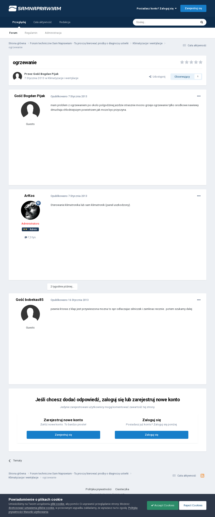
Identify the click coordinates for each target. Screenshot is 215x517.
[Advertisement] (100, 151)
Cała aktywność (42, 22)
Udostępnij (157, 76)
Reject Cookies (192, 505)
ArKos (29, 196)
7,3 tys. (30, 237)
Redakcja (64, 22)
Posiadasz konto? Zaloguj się (157, 8)
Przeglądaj (19, 24)
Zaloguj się (151, 434)
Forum (13, 32)
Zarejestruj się (193, 8)
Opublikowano (69, 96)
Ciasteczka (122, 489)
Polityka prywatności (98, 489)
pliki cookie (57, 503)
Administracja (53, 32)
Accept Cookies (161, 505)
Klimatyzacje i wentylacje (63, 78)
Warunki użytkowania (36, 511)
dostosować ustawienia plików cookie (31, 507)
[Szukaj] (155, 22)
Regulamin (31, 32)
